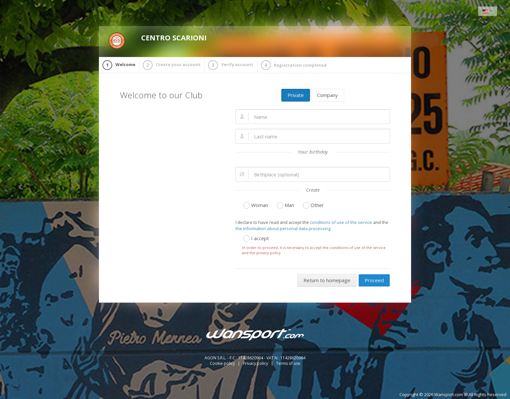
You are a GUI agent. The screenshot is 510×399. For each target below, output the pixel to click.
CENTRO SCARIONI (158, 41)
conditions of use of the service (341, 222)
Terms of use (288, 363)
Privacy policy (256, 363)
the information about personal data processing (282, 228)
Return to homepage (326, 280)
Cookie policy (223, 363)
